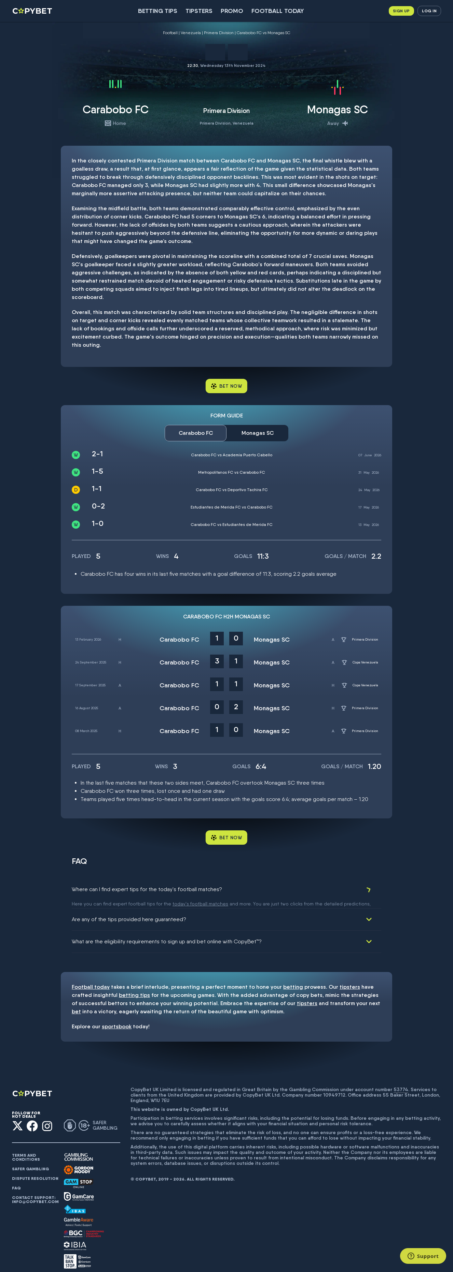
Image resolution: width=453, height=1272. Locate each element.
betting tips (134, 987)
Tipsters (199, 11)
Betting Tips (157, 11)
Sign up (401, 10)
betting (293, 979)
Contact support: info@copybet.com (35, 1192)
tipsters (350, 979)
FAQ (16, 1180)
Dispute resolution (35, 1171)
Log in (429, 10)
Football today (277, 11)
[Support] (423, 1256)
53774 (401, 1081)
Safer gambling (30, 1161)
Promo (232, 11)
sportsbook (117, 1018)
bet (76, 1003)
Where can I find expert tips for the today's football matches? (147, 889)
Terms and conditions (26, 1149)
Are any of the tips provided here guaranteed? (129, 911)
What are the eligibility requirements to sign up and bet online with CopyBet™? (167, 933)
